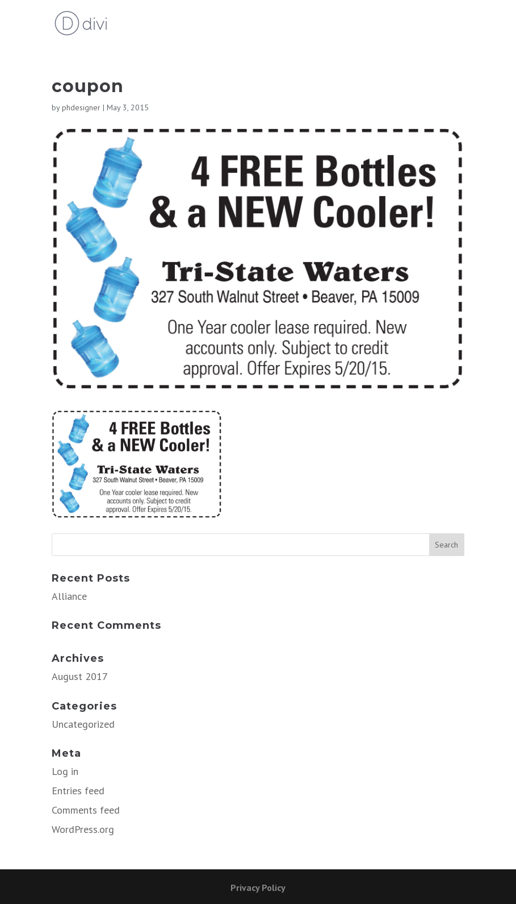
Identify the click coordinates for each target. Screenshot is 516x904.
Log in (65, 771)
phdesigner (81, 107)
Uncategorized (83, 724)
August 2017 (80, 676)
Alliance (69, 596)
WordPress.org (83, 829)
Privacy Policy (258, 887)
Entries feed (78, 790)
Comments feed (86, 809)
